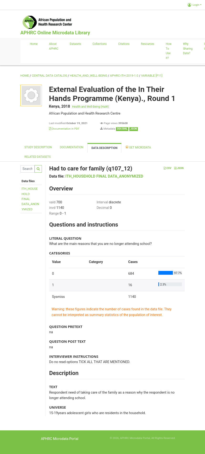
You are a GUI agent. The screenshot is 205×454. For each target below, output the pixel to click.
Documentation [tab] (71, 147)
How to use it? (168, 51)
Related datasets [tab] (38, 156)
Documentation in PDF (64, 128)
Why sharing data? (188, 48)
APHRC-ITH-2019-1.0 (124, 75)
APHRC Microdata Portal (60, 439)
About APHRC (53, 46)
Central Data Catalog (49, 75)
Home (34, 44)
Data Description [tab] (104, 148)
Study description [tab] (38, 147)
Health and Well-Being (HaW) (90, 106)
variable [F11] (151, 75)
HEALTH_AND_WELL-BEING (88, 75)
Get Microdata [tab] (138, 147)
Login (193, 4)
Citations (124, 44)
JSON (179, 168)
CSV (167, 168)
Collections (100, 44)
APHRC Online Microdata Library (55, 33)
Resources (147, 44)
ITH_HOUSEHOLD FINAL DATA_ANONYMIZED (104, 176)
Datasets (75, 44)
